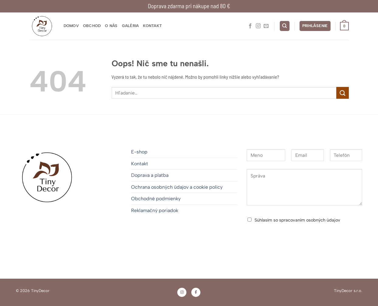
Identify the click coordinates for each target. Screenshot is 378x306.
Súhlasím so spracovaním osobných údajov (297, 220)
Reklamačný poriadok (154, 210)
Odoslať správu (275, 236)
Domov (71, 25)
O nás (111, 25)
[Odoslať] (342, 93)
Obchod (92, 25)
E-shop (139, 152)
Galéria (130, 25)
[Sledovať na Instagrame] (258, 26)
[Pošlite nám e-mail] (266, 26)
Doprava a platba (149, 175)
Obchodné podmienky (156, 198)
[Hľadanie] (285, 26)
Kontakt (152, 25)
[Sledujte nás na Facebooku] (250, 26)
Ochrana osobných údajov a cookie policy (177, 187)
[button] (315, 26)
